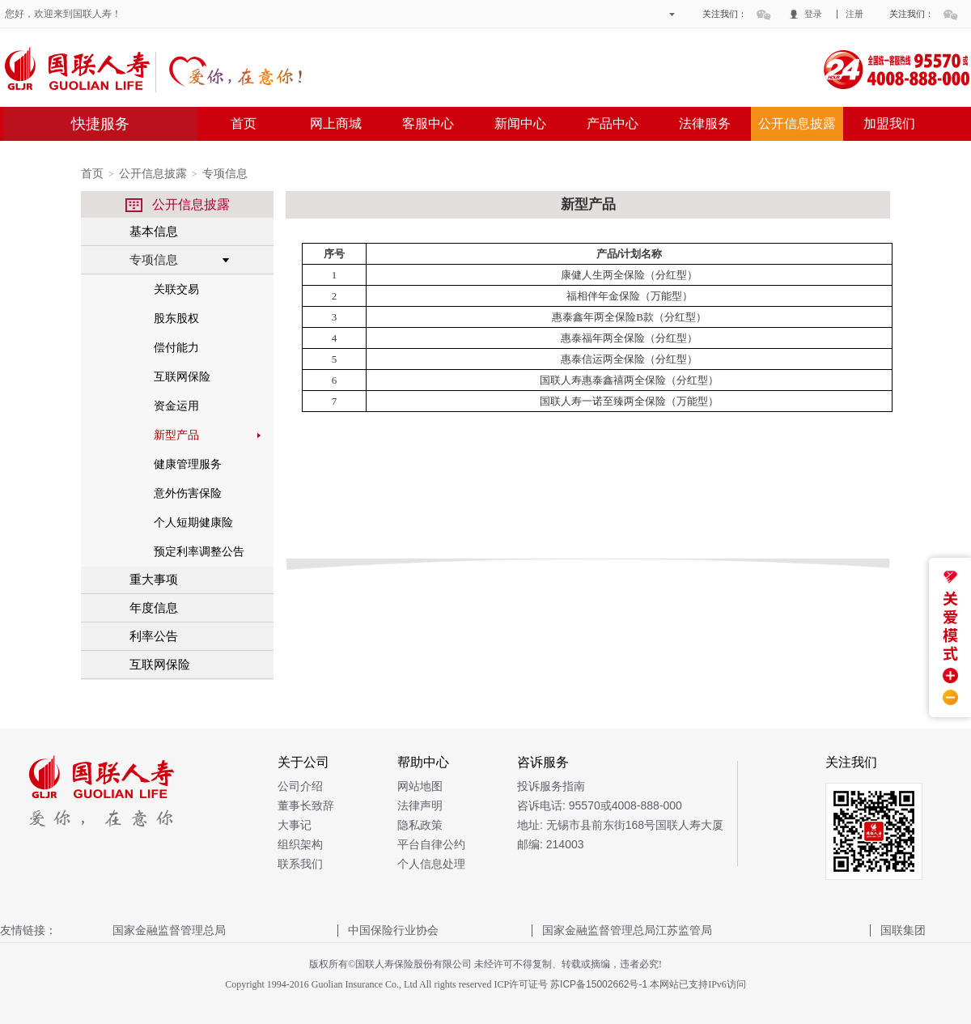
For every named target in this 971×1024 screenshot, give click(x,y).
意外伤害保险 (188, 493)
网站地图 (420, 786)
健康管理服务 (188, 463)
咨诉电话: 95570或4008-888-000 (599, 805)
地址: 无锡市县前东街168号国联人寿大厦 (620, 824)
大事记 (295, 824)
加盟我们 (889, 123)
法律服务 (705, 123)
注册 (854, 14)
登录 (813, 14)
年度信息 (153, 607)
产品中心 (612, 123)
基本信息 (153, 231)
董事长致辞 (306, 805)
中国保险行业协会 (393, 930)
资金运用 (176, 405)
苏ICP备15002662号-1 (598, 984)
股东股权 (176, 318)
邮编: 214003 (550, 844)
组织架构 (300, 844)
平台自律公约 (431, 844)
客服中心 (428, 123)
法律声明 (420, 805)
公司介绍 (300, 786)
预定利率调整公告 (199, 551)
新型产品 (176, 434)
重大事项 (153, 579)
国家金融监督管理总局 (169, 930)
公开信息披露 (797, 123)
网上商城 (336, 123)
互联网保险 (182, 376)
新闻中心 (520, 123)
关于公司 (303, 762)
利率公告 (153, 636)
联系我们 (300, 863)
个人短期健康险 (193, 522)
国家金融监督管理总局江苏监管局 (627, 930)
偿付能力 (176, 347)
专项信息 (225, 174)
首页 (244, 123)
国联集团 (903, 930)
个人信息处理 (431, 863)
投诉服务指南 (551, 786)
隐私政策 (420, 824)
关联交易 (176, 289)
